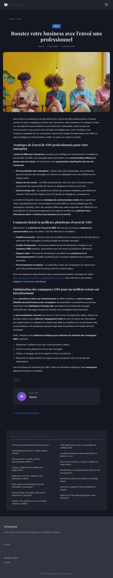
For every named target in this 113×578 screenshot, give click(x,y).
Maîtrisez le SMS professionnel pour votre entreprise (78, 496)
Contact (7, 562)
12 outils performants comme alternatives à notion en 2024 (78, 454)
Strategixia (13, 4)
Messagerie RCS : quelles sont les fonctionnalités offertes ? (26, 460)
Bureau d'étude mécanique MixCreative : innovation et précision (29, 493)
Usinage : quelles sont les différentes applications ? (27, 468)
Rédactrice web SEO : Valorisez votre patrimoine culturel (27, 477)
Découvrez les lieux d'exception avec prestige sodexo (79, 479)
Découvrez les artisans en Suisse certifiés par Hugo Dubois (79, 463)
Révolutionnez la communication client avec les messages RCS (80, 471)
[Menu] (106, 5)
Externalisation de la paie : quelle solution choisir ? (30, 452)
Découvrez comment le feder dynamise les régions (78, 488)
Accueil (12, 19)
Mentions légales (11, 558)
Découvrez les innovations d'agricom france (30, 445)
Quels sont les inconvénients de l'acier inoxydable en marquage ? (28, 485)
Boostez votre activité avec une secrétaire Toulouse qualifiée (29, 502)
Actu (19, 19)
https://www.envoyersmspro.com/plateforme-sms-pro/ (39, 278)
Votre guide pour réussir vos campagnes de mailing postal (78, 446)
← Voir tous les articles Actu (26, 413)
